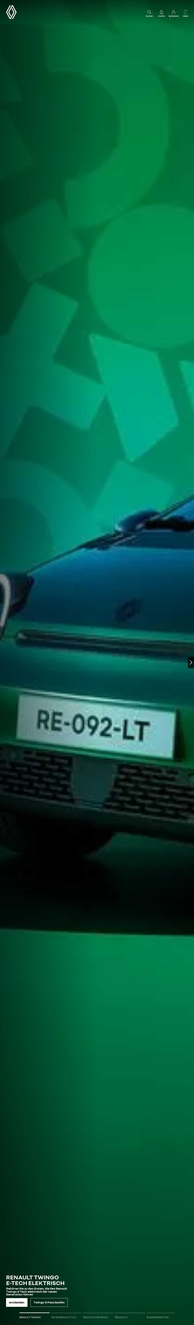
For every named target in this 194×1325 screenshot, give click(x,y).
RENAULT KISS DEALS (95, 1317)
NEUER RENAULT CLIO (63, 1317)
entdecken (16, 1302)
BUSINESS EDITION (158, 1317)
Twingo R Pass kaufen (49, 1302)
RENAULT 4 (121, 1317)
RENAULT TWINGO (30, 1317)
